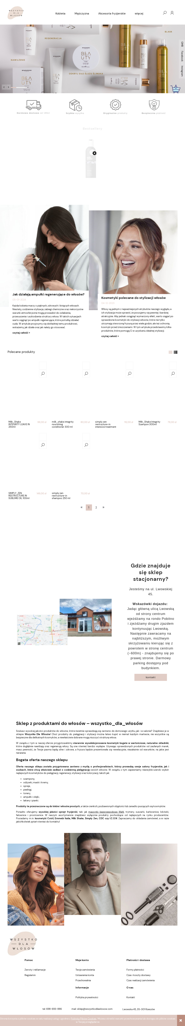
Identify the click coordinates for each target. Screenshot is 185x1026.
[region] (92, 59)
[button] (4, 87)
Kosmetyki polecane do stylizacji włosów (133, 298)
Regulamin (30, 975)
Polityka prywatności (87, 997)
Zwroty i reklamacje (35, 969)
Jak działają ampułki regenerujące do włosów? (48, 294)
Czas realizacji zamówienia (140, 980)
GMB (182, 44)
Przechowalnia (83, 980)
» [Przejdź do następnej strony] (103, 507)
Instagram (182, 71)
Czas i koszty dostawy (138, 975)
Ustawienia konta (85, 975)
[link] (92, 59)
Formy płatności (135, 969)
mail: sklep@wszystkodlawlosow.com (92, 1008)
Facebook (182, 56)
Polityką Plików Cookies (83, 1018)
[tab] (13, 87)
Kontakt (130, 997)
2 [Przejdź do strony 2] (96, 507)
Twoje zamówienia (85, 969)
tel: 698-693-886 (52, 1008)
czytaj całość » (21, 332)
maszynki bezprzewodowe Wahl (106, 811)
